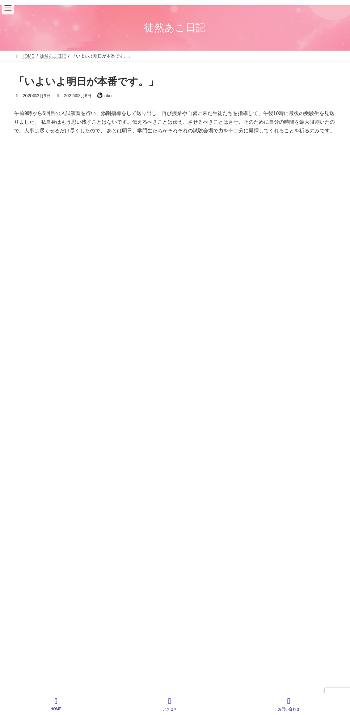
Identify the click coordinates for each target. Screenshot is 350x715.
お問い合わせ (289, 704)
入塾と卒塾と (64, 324)
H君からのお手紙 (68, 264)
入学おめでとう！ (69, 294)
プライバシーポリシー (266, 433)
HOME (223, 433)
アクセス (170, 704)
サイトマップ (316, 433)
